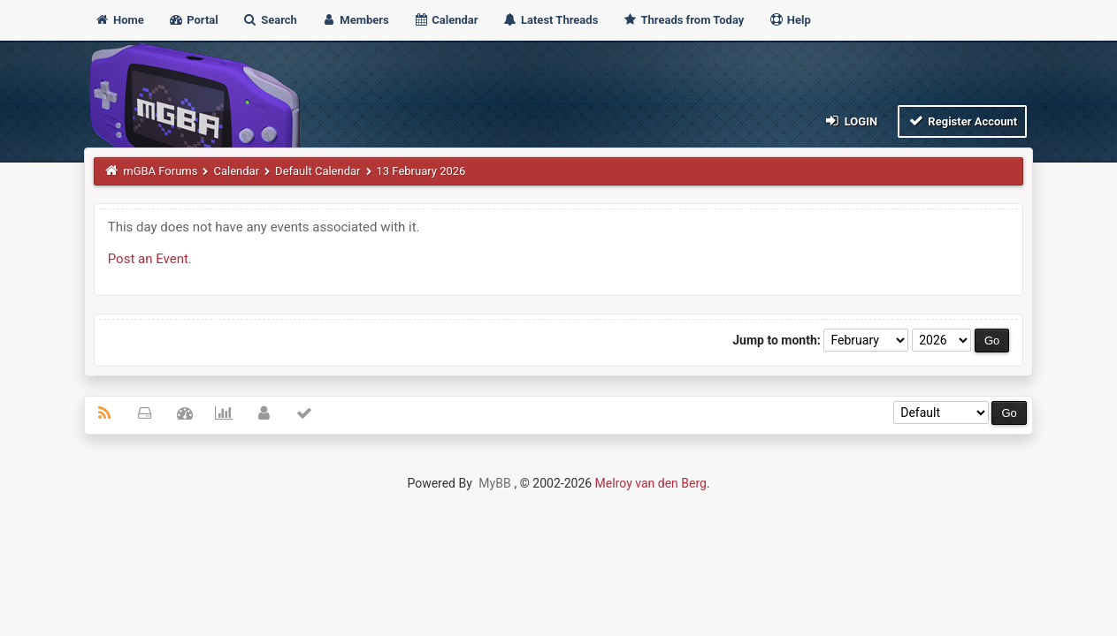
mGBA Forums (160, 171)
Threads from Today (684, 19)
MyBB (494, 483)
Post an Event (148, 259)
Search (269, 19)
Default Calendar (317, 171)
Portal (193, 19)
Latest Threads (550, 19)
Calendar (445, 19)
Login (850, 120)
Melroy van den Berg (651, 483)
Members (355, 19)
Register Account (962, 120)
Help (790, 19)
